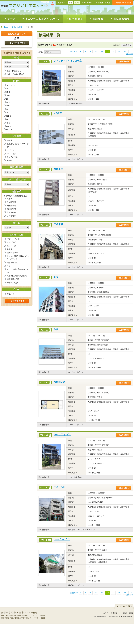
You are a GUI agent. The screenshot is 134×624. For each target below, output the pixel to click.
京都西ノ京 (59, 382)
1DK (8, 92)
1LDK (8, 95)
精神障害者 (11, 209)
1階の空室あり (13, 283)
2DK (8, 102)
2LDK (8, 106)
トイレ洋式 (11, 242)
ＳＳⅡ (57, 277)
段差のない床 (12, 253)
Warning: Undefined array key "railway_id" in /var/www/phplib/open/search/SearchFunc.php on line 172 (16, 172)
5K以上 (9, 130)
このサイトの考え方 (110, 613)
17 (131, 51)
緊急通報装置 (12, 263)
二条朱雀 (58, 224)
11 (96, 51)
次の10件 (129, 54)
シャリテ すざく (62, 434)
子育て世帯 (11, 216)
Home (5, 27)
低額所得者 (11, 212)
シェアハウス (12, 157)
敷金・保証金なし (14, 71)
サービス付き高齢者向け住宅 (17, 270)
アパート (10, 150)
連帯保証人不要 (13, 279)
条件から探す (17, 27)
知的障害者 (11, 206)
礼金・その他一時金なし (17, 74)
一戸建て (10, 140)
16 (125, 51)
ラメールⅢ (59, 487)
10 (90, 51)
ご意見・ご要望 (128, 613)
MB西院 (58, 113)
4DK (8, 123)
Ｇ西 (56, 329)
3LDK (8, 116)
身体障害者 (11, 202)
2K (7, 99)
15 (119, 51)
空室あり (10, 294)
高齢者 (9, 199)
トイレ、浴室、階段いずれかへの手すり (17, 257)
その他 (9, 160)
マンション (11, 154)
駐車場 (9, 249)
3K (7, 109)
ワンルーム (10, 85)
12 (102, 51)
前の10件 (74, 51)
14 (113, 51)
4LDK (8, 126)
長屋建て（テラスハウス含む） (17, 145)
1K (7, 89)
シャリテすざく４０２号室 (68, 60)
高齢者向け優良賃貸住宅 (17, 276)
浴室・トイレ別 (13, 239)
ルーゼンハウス (62, 539)
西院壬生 (58, 169)
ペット (9, 266)
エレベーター (12, 246)
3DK (8, 113)
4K (7, 119)
